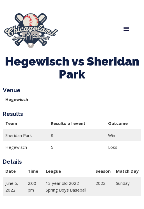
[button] (126, 28)
